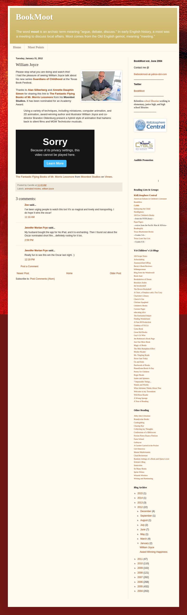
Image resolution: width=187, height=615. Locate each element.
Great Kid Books (140, 332)
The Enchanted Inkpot (142, 316)
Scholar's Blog (139, 462)
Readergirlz (138, 228)
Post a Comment (29, 266)
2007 (140, 577)
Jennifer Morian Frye (36, 227)
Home (17, 47)
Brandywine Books (141, 419)
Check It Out (139, 299)
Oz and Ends (139, 362)
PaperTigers (138, 222)
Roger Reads (139, 375)
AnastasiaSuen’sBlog (142, 263)
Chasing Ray (139, 426)
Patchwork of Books (142, 365)
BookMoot (139, 91)
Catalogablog (139, 422)
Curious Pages (139, 309)
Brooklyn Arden (140, 283)
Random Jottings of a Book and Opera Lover (151, 459)
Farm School (139, 439)
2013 (140, 502)
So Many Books (140, 469)
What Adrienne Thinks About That (147, 388)
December (146, 511)
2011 (140, 559)
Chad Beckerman (140, 455)
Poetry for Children (141, 372)
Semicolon (138, 465)
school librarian (151, 101)
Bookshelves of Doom (142, 279)
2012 (140, 507)
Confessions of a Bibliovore (145, 432)
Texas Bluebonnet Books (144, 232)
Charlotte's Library (141, 296)
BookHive (138, 202)
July (142, 525)
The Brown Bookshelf (142, 289)
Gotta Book (138, 329)
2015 (140, 493)
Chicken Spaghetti (141, 302)
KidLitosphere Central (145, 195)
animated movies (33, 188)
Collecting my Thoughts (143, 429)
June (143, 529)
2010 (140, 563)
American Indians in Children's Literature (150, 199)
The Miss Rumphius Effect (144, 349)
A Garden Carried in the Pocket (146, 445)
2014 (140, 498)
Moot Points (36, 47)
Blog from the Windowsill (144, 273)
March (144, 538)
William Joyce (147, 547)
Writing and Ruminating (143, 478)
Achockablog (139, 259)
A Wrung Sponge (140, 398)
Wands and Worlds (141, 385)
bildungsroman (140, 269)
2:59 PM (29, 240)
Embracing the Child (142, 209)
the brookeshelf (140, 286)
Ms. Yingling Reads (141, 355)
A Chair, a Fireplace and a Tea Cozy (148, 292)
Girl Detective (139, 449)
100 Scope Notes (140, 256)
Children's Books (140, 306)
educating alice (140, 312)
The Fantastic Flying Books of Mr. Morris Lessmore (45, 176)
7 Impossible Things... (142, 382)
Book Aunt (138, 276)
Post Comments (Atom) (42, 278)
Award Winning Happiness (154, 552)
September (146, 515)
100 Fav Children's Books (144, 215)
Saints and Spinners (141, 378)
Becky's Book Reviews (143, 266)
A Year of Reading (141, 401)
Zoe (27, 205)
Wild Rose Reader (141, 395)
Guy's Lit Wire (139, 335)
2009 (140, 568)
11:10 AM (30, 217)
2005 (140, 586)
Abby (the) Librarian (142, 416)
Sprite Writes (139, 472)
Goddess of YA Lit (141, 325)
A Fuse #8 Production (142, 322)
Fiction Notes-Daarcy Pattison (146, 436)
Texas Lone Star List (142, 238)
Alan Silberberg (37, 89)
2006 (140, 582)
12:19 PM (30, 259)
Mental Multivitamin (142, 452)
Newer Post (23, 273)
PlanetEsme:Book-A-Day (144, 368)
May (142, 534)
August (144, 520)
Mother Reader (140, 352)
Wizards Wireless (141, 475)
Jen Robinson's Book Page (144, 339)
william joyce (48, 188)
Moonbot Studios (90, 176)
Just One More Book (142, 342)
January (144, 543)
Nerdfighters (139, 212)
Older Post (115, 273)
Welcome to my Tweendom (145, 391)
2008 (140, 572)
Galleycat (137, 442)
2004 (140, 591)
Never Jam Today (141, 358)
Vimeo (108, 176)
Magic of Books (140, 345)
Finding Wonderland (142, 319)
